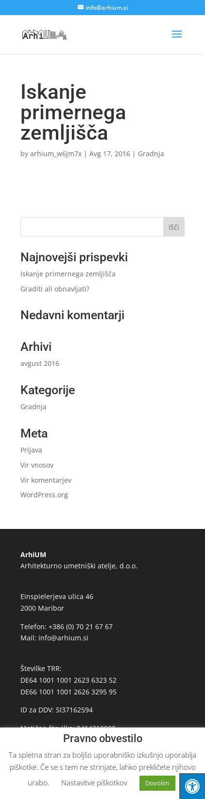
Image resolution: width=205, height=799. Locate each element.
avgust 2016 (39, 363)
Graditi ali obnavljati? (54, 288)
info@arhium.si (63, 637)
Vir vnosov (36, 465)
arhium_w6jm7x (56, 153)
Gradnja (151, 153)
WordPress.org (44, 494)
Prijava (31, 449)
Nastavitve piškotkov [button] (94, 782)
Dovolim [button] (157, 783)
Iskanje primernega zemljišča (68, 273)
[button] (177, 40)
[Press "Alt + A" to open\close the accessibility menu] (192, 786)
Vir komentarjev (45, 480)
